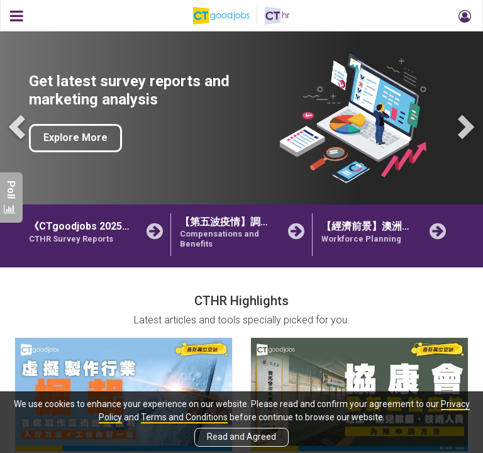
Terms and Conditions (184, 417)
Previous (19, 126)
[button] (463, 15)
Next (464, 126)
